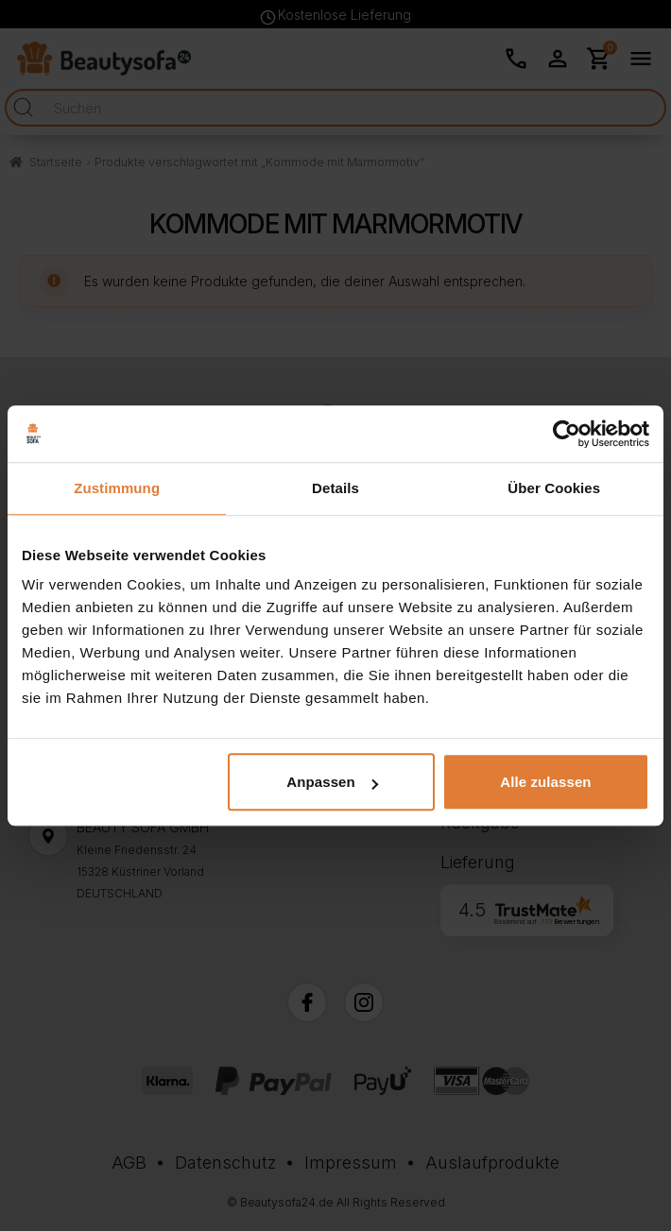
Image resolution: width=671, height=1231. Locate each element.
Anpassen (332, 782)
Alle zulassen (545, 782)
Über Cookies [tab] (554, 488)
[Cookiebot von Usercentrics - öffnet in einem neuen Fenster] (566, 433)
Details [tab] (335, 488)
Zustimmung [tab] (117, 488)
